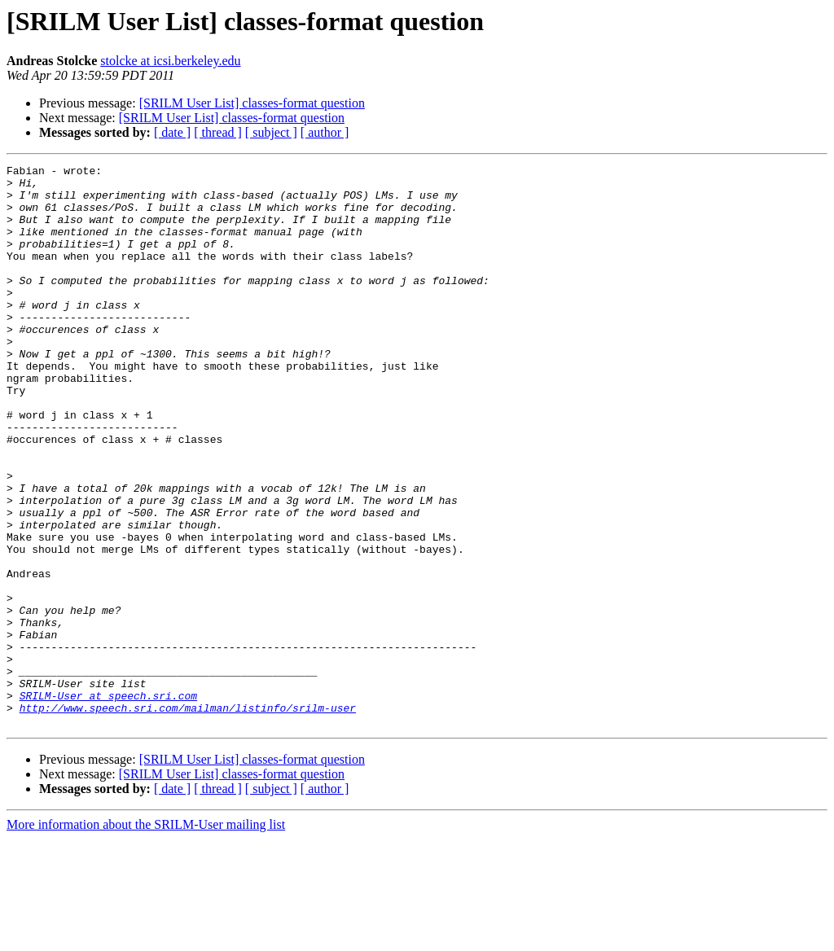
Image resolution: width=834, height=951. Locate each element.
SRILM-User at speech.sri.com (108, 802)
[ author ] (325, 132)
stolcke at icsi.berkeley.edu (170, 61)
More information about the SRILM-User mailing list (146, 937)
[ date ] (172, 132)
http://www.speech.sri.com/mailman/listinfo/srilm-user (188, 817)
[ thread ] (218, 132)
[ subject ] (271, 132)
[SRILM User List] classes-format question (252, 103)
